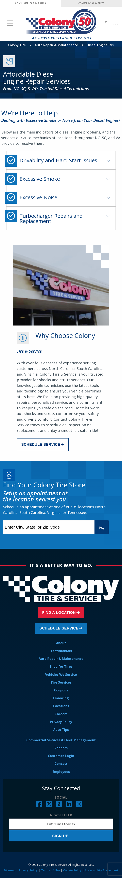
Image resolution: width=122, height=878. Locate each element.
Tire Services (61, 682)
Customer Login (61, 756)
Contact (61, 763)
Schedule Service (40, 445)
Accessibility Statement (101, 870)
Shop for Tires (61, 666)
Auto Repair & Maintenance (56, 45)
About (61, 643)
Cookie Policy (72, 870)
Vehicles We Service (61, 674)
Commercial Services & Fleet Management (61, 740)
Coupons (61, 690)
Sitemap (10, 870)
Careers (61, 714)
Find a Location (59, 613)
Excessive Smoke (39, 178)
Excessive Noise (38, 197)
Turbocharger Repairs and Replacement (51, 218)
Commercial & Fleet (91, 3)
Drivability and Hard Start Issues (58, 160)
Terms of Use (50, 870)
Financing (61, 698)
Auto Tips (61, 729)
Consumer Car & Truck (30, 3)
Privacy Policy (61, 722)
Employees (61, 771)
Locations (61, 706)
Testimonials (61, 651)
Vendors (61, 748)
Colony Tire (17, 45)
